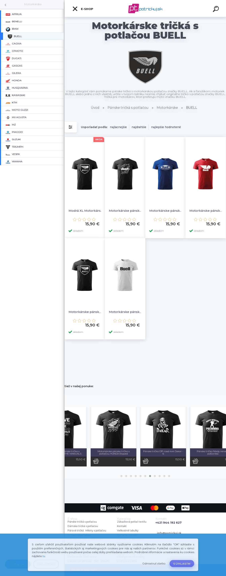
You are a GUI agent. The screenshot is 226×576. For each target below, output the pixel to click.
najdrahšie (139, 127)
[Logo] (145, 8)
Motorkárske (33, 4)
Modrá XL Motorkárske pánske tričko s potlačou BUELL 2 (86, 211)
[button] (121, 476)
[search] (216, 9)
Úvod (95, 108)
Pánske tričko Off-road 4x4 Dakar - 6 (163, 452)
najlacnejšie (118, 127)
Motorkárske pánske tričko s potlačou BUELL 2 (86, 312)
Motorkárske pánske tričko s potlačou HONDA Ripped (114, 452)
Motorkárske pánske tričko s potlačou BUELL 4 (166, 211)
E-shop (82, 8)
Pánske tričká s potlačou (128, 108)
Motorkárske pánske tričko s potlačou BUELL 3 (206, 211)
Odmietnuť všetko (154, 563)
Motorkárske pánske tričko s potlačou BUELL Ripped (126, 211)
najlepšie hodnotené (166, 127)
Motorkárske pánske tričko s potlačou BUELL (126, 312)
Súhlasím (181, 563)
